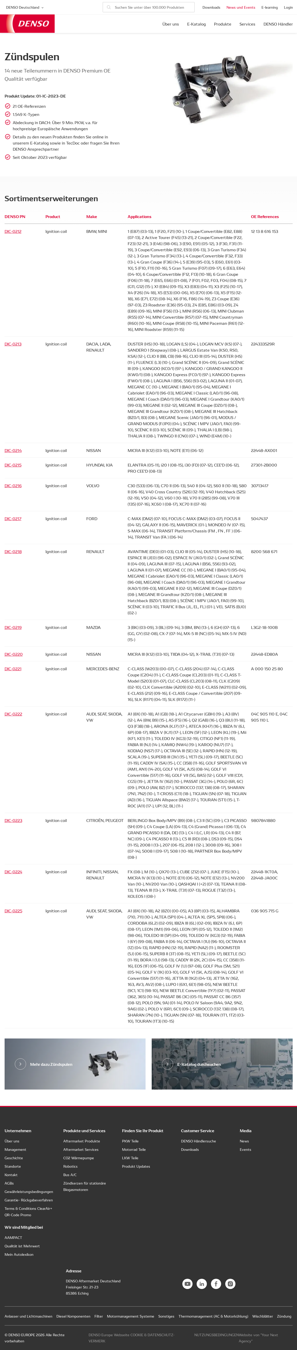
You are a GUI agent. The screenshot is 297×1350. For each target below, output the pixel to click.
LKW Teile (130, 1157)
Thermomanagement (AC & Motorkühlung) (213, 1316)
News (244, 1140)
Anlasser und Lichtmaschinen (28, 1316)
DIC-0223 (13, 820)
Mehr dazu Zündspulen (51, 1064)
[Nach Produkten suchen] (149, 7)
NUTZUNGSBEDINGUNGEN (216, 1334)
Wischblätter (262, 1316)
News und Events (241, 7)
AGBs (9, 1183)
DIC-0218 (13, 551)
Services (247, 24)
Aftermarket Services (81, 1149)
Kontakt (11, 1174)
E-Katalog (196, 24)
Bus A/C (70, 1174)
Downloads (211, 7)
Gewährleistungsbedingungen (29, 1191)
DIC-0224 (13, 871)
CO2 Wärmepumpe (78, 1157)
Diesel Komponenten (73, 1316)
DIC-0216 (13, 485)
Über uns (170, 24)
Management (15, 1149)
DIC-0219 (13, 627)
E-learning (270, 7)
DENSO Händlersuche (198, 1140)
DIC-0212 (13, 231)
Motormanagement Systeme (130, 1316)
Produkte (222, 24)
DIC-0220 (14, 654)
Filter (98, 1316)
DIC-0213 (13, 344)
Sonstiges (166, 1316)
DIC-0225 (13, 910)
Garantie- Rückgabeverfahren (29, 1199)
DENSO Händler (278, 24)
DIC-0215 (13, 465)
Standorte (13, 1166)
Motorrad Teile (134, 1149)
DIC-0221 (13, 668)
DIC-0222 (13, 713)
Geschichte (14, 1157)
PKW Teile (130, 1140)
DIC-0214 (13, 450)
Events (245, 1149)
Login (288, 7)
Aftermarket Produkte (81, 1140)
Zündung (284, 1316)
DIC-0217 (13, 518)
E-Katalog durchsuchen (199, 1064)
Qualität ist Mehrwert (22, 1245)
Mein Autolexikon (19, 1254)
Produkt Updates (136, 1166)
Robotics (70, 1166)
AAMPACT (13, 1237)
